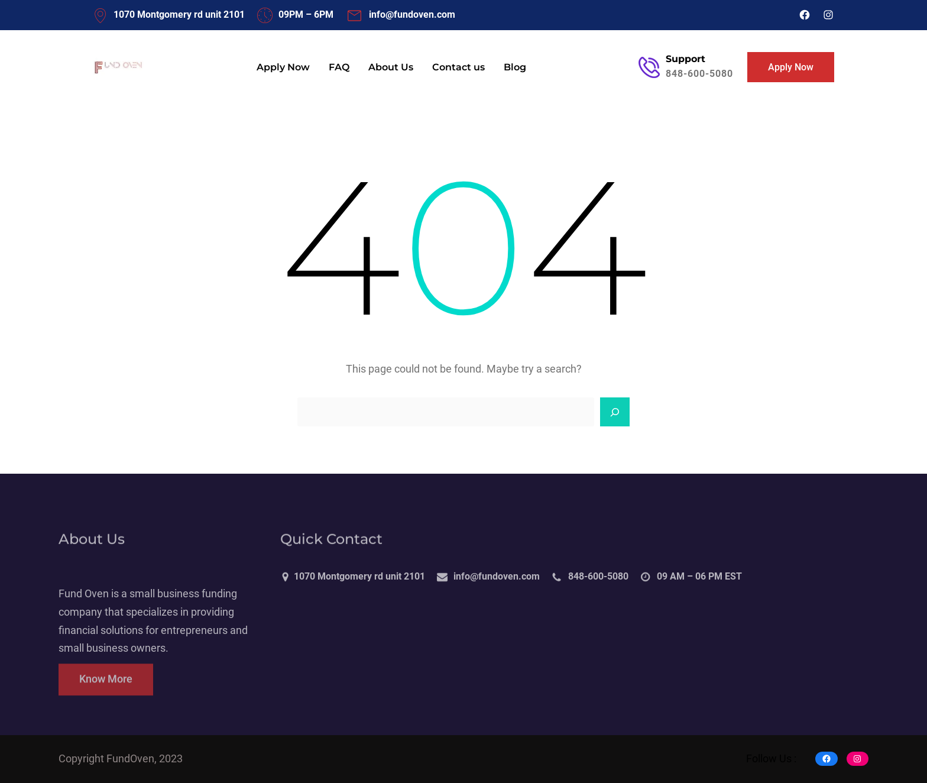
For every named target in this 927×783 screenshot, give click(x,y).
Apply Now (790, 67)
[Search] (615, 412)
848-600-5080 (699, 73)
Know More (105, 688)
